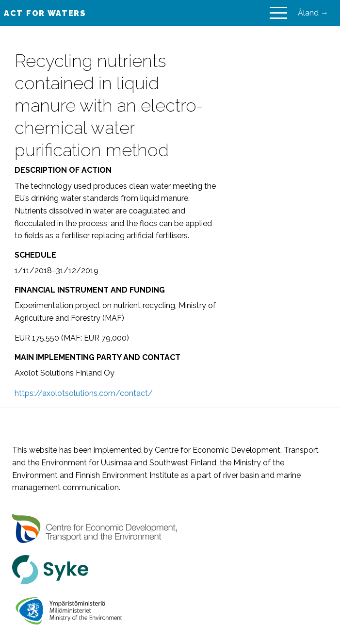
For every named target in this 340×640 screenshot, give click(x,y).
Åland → (313, 12)
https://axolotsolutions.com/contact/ (84, 393)
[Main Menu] (278, 13)
